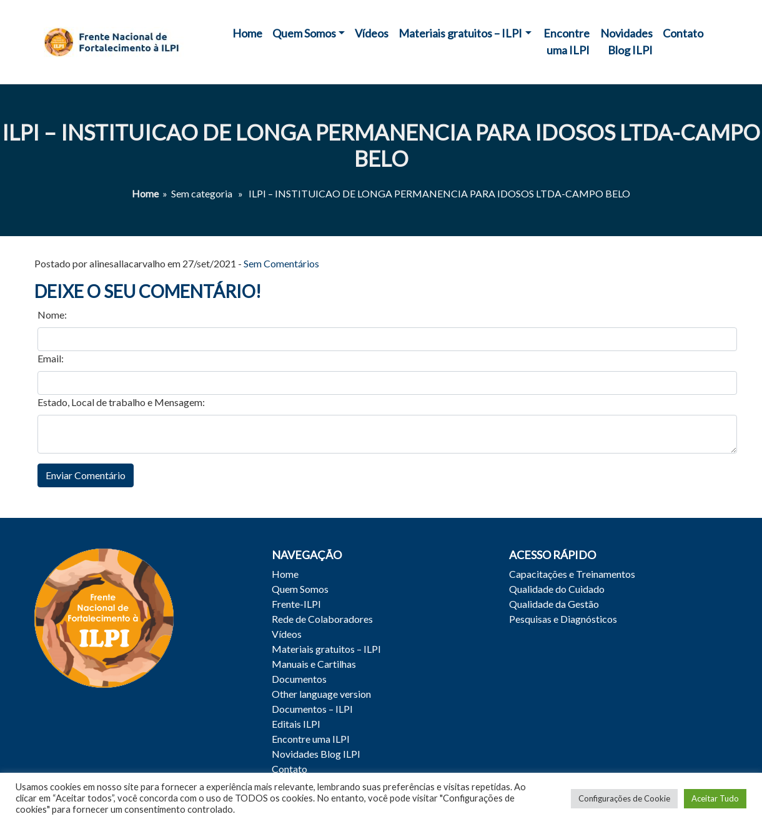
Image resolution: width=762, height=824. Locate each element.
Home (247, 33)
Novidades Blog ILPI (626, 41)
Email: (50, 358)
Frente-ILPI (296, 604)
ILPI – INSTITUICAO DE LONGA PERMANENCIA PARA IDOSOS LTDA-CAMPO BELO (381, 145)
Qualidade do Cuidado (557, 589)
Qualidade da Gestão (554, 604)
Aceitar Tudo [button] (715, 798)
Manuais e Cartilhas (314, 664)
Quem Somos (304, 33)
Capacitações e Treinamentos (572, 574)
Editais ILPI (296, 724)
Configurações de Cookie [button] (624, 798)
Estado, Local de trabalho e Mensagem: (121, 402)
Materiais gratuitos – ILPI (460, 33)
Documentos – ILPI (312, 709)
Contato (683, 33)
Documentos (299, 679)
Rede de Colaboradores (322, 619)
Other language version (321, 694)
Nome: (52, 314)
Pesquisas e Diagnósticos (563, 619)
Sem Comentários (281, 263)
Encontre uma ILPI (566, 41)
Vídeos (371, 33)
